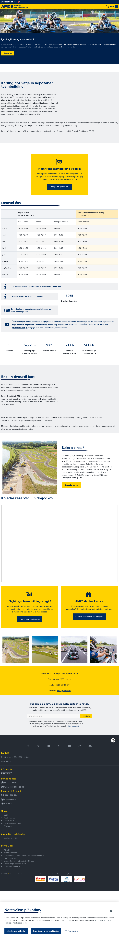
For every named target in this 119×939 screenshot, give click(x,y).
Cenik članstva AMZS (12, 875)
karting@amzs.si (64, 699)
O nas (4, 819)
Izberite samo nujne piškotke (46, 931)
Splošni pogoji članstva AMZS (15, 872)
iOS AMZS (8, 812)
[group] (15, 658)
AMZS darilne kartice (89, 606)
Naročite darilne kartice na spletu (89, 624)
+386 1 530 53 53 (17, 796)
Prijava (86, 725)
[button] (113, 658)
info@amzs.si (6, 770)
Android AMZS (10, 808)
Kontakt (5, 761)
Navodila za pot (71, 489)
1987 (14, 791)
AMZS (6, 823)
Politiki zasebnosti (73, 734)
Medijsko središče (11, 846)
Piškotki (7, 858)
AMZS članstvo (9, 826)
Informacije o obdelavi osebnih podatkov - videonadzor (25, 864)
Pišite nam (8, 834)
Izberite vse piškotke (16, 931)
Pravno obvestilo (10, 866)
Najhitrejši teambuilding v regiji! (59, 169)
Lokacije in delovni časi (12, 832)
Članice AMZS (9, 829)
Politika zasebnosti (11, 861)
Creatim (20, 882)
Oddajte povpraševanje (59, 190)
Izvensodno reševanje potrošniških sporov (20, 869)
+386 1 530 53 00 (11, 804)
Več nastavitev (72, 931)
